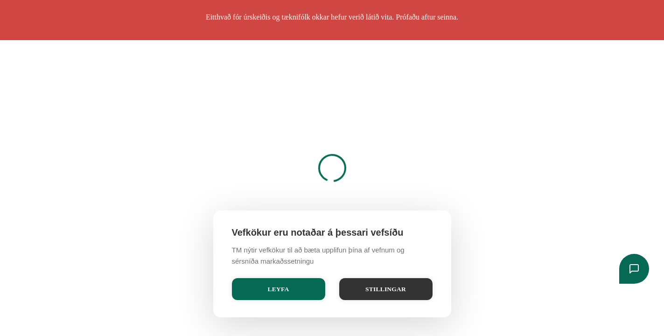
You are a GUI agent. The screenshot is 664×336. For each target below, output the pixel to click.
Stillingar (385, 289)
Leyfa (278, 289)
